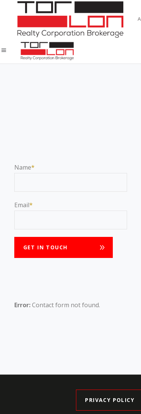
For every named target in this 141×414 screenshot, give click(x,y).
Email (21, 205)
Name (22, 167)
